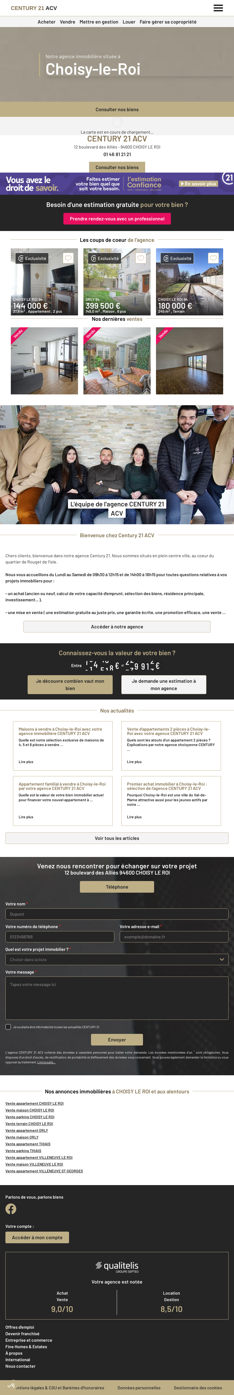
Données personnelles (139, 1387)
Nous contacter (20, 1365)
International (17, 1359)
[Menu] (218, 7)
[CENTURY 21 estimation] (117, 184)
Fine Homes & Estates (26, 1346)
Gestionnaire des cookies (198, 1387)
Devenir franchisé (22, 1333)
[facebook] (10, 1208)
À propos (13, 1353)
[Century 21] (34, 8)
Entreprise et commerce (28, 1340)
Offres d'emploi (19, 1327)
